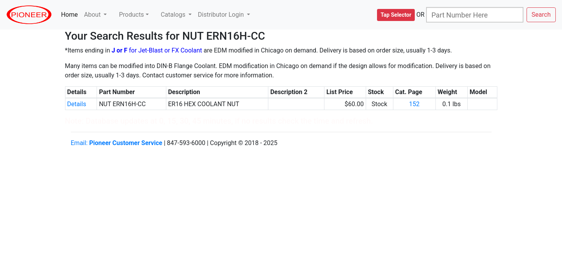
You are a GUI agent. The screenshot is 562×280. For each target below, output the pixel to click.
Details (76, 104)
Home (71, 14)
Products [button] (131, 14)
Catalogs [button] (174, 14)
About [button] (93, 14)
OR (420, 14)
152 (414, 104)
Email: (116, 143)
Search (541, 14)
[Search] (474, 15)
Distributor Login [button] (221, 14)
